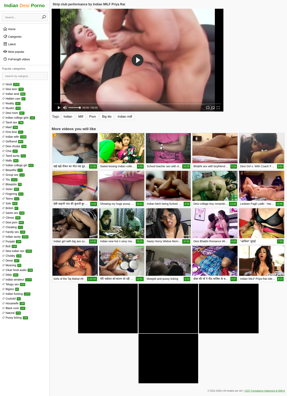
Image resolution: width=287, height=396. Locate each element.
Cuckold (11, 298)
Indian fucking (16, 293)
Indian (68, 116)
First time (12, 132)
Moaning (11, 265)
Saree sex (13, 212)
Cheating (12, 227)
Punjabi (11, 241)
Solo (9, 203)
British (10, 208)
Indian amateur (17, 279)
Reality (11, 103)
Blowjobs (12, 184)
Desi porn (13, 222)
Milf (80, 116)
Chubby (11, 255)
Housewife (13, 303)
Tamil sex (12, 122)
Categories (12, 36)
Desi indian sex (17, 251)
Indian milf (125, 116)
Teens (10, 198)
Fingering (12, 193)
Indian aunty (15, 236)
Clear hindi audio (17, 270)
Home (9, 29)
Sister (10, 189)
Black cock (13, 308)
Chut (10, 151)
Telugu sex (13, 284)
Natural (11, 312)
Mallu (10, 160)
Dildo (10, 274)
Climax (11, 217)
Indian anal (13, 93)
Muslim (11, 108)
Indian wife (14, 136)
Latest (9, 44)
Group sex (13, 174)
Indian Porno (24, 5)
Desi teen (13, 89)
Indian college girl (18, 165)
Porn (92, 116)
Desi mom (13, 112)
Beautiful (12, 170)
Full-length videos (16, 59)
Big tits (107, 116)
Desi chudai (14, 146)
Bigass (10, 289)
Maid (10, 127)
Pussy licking (15, 317)
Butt (9, 246)
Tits (9, 179)
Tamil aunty (14, 155)
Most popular (13, 51)
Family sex (13, 232)
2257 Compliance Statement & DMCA (265, 390)
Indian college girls (18, 117)
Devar (10, 260)
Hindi (10, 84)
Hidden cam (13, 98)
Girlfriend (12, 141)
